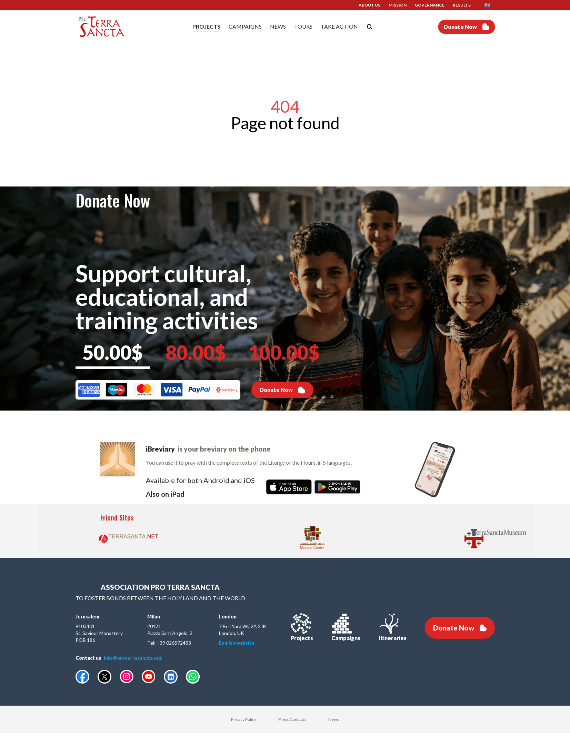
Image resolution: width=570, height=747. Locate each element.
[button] (489, 5)
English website (236, 643)
